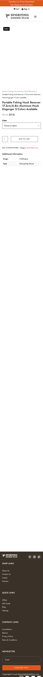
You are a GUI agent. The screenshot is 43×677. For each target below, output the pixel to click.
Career (4, 577)
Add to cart (24, 139)
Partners (5, 581)
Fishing (10, 91)
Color (4, 120)
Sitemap (5, 610)
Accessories (19, 91)
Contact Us (6, 574)
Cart (17, 9)
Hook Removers (30, 91)
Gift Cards (6, 603)
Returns (5, 633)
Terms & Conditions (9, 640)
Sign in (27, 9)
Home (4, 91)
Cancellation (7, 629)
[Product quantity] (5, 139)
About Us (5, 570)
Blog (4, 607)
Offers (4, 600)
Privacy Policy (7, 636)
